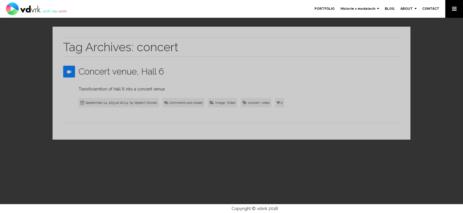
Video (231, 103)
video (265, 103)
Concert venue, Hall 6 (121, 71)
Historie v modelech (357, 9)
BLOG (389, 9)
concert (254, 103)
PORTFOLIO (324, 9)
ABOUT (406, 9)
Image (220, 103)
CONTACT (430, 9)
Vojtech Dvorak (145, 103)
